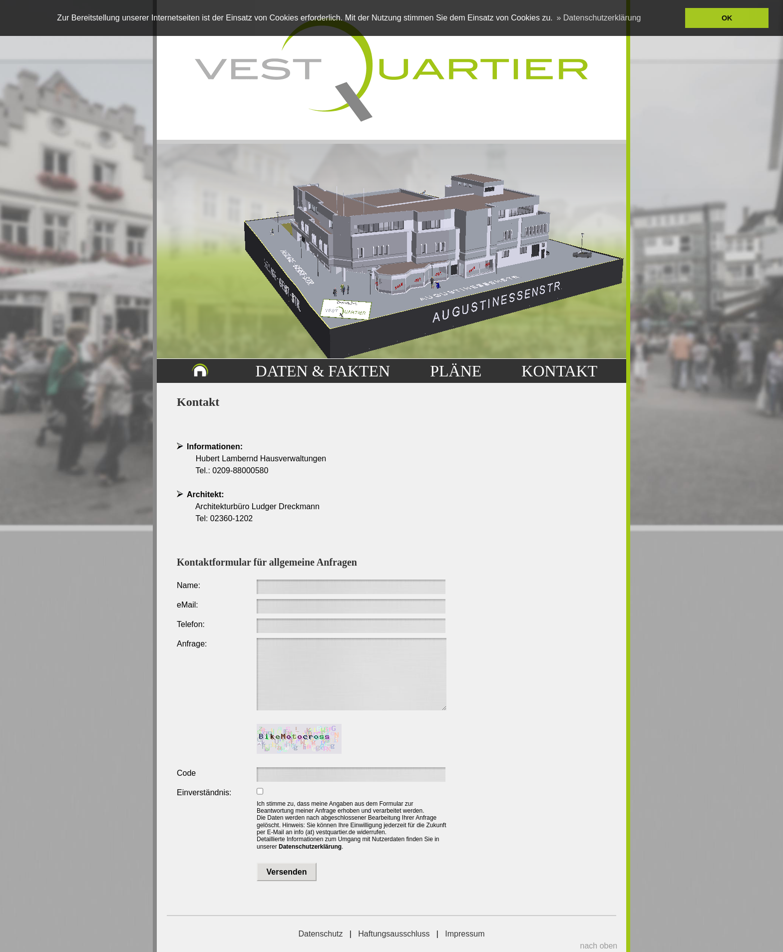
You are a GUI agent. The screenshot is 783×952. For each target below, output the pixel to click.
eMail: (187, 605)
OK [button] (727, 18)
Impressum (464, 934)
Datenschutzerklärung (310, 846)
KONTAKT (559, 371)
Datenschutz (321, 934)
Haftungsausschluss (393, 934)
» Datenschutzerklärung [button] (598, 17)
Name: (188, 585)
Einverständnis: (204, 792)
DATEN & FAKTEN (323, 371)
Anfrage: (192, 643)
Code (186, 773)
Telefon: (191, 624)
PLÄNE (455, 371)
